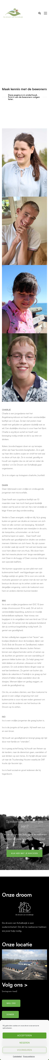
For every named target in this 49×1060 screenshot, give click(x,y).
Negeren (24, 1043)
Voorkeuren (24, 1050)
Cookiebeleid (17, 1056)
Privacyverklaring (29, 1056)
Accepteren (24, 1035)
